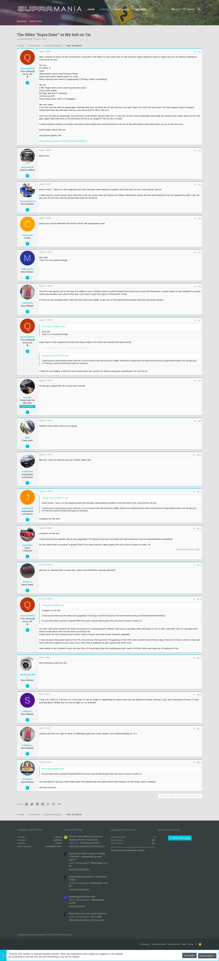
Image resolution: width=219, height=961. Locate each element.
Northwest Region (77, 906)
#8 (199, 381)
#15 (199, 658)
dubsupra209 (27, 167)
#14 (199, 599)
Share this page (180, 838)
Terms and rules (159, 944)
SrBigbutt (27, 711)
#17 (199, 728)
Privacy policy (174, 944)
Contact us (145, 944)
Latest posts (73, 829)
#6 (199, 286)
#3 (199, 184)
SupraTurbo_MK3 (27, 676)
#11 (199, 491)
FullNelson (27, 303)
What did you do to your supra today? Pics (88, 913)
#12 (199, 528)
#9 (199, 421)
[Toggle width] (19, 944)
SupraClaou (27, 471)
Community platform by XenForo (44, 935)
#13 (199, 565)
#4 (199, 218)
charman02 (27, 235)
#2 (199, 150)
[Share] (195, 51)
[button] (131, 9)
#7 (199, 320)
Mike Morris (27, 269)
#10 (199, 455)
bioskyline (27, 779)
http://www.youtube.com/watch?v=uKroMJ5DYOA (63, 141)
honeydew (27, 545)
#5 (199, 252)
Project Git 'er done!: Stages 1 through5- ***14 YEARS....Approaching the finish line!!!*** (87, 856)
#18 (199, 762)
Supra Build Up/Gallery (79, 869)
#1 (199, 52)
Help (184, 944)
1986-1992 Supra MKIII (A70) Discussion (87, 846)
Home (190, 944)
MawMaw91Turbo (54, 846)
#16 (199, 694)
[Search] (199, 9)
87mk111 (27, 582)
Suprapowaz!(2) (27, 201)
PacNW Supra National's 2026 (82, 897)
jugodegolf (27, 508)
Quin (27, 437)
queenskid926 (25, 39)
